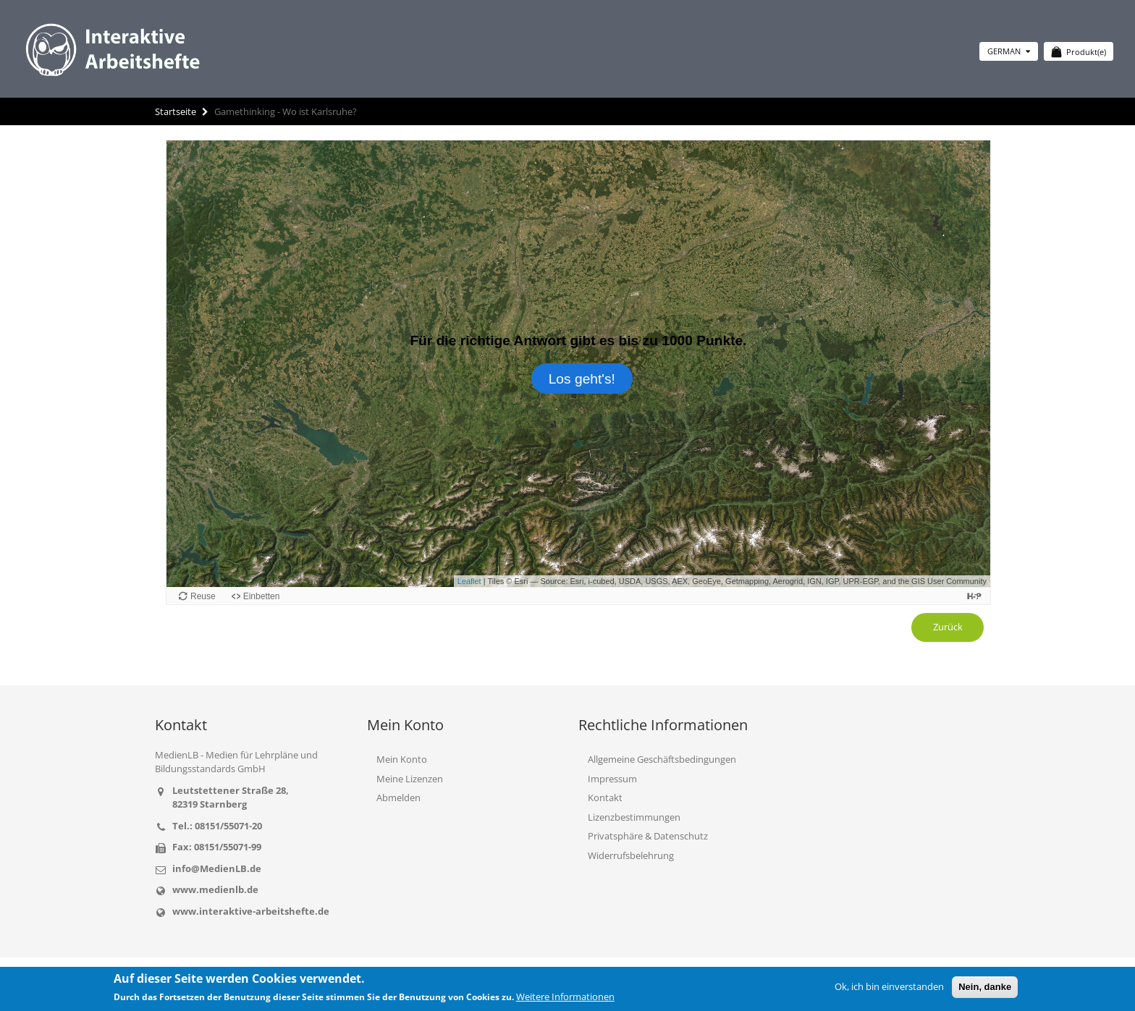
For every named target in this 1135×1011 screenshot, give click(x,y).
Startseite (175, 111)
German (1008, 51)
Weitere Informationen (565, 996)
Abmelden (398, 797)
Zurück (948, 626)
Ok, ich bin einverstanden (889, 986)
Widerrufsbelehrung (631, 855)
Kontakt (605, 797)
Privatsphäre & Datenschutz (648, 835)
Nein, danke (984, 986)
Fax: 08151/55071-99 (216, 846)
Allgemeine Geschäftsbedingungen (662, 759)
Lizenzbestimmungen (634, 817)
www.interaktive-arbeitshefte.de (250, 911)
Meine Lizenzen (409, 778)
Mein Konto (401, 759)
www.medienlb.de (215, 889)
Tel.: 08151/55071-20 (217, 825)
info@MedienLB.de (216, 868)
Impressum (612, 778)
